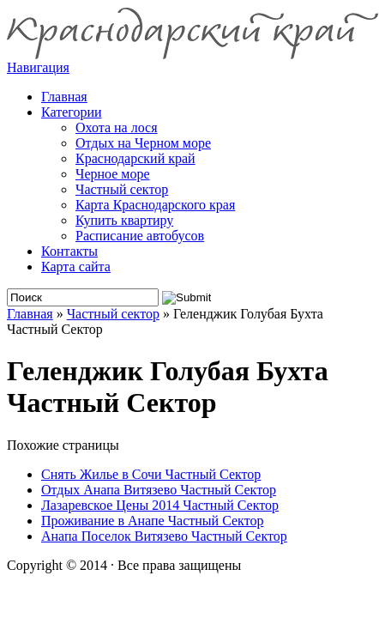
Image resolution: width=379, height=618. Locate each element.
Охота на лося (116, 127)
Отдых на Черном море (143, 143)
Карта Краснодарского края (155, 204)
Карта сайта (76, 266)
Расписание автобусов (139, 235)
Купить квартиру (124, 220)
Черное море (112, 174)
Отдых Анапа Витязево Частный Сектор (158, 489)
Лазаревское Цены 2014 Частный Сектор (160, 505)
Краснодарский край (135, 158)
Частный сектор (121, 189)
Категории (71, 112)
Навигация (38, 67)
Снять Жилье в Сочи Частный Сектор (151, 474)
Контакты (69, 251)
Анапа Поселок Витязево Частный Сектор (164, 536)
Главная (30, 313)
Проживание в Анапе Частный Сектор (152, 520)
